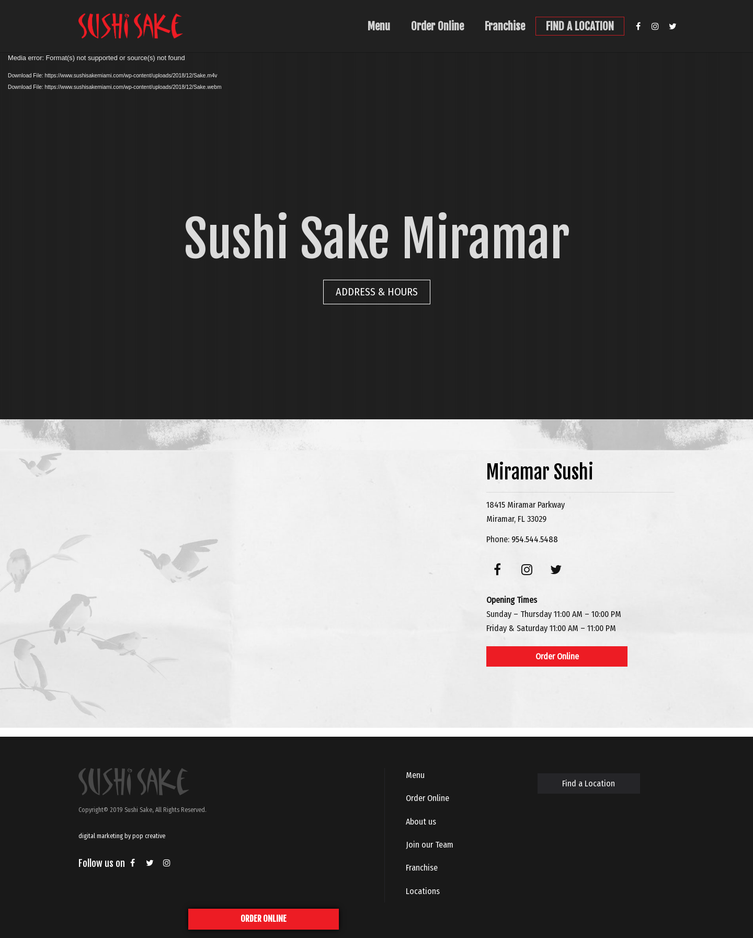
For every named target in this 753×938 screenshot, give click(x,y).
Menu (379, 26)
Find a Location (588, 783)
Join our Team (429, 845)
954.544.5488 (534, 539)
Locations (423, 891)
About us (421, 822)
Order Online (437, 26)
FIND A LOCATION (580, 26)
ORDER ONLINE (264, 918)
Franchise (505, 26)
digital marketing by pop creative (121, 836)
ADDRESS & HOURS (377, 291)
